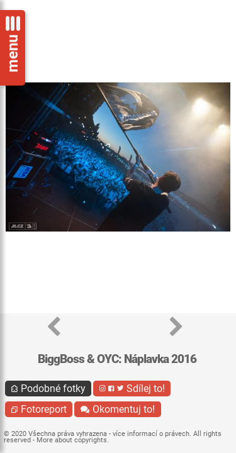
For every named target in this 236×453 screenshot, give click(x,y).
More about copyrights (72, 440)
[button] (53, 327)
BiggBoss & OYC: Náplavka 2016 (117, 359)
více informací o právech (151, 434)
